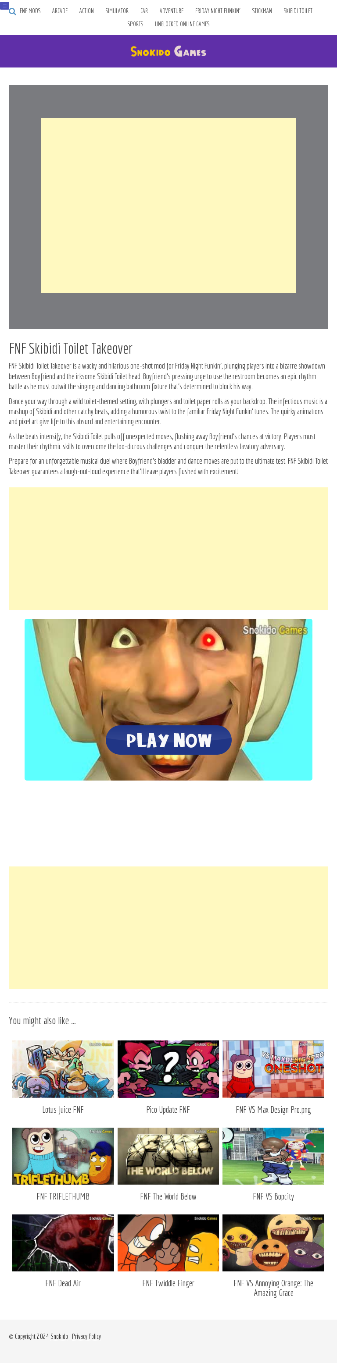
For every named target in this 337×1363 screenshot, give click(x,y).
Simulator (117, 10)
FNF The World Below (168, 1196)
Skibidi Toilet (298, 10)
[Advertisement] (168, 205)
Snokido (59, 1336)
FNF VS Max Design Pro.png (273, 1109)
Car (144, 10)
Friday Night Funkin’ (217, 10)
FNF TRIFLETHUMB (63, 1196)
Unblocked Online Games (182, 24)
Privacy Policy (86, 1336)
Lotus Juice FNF (63, 1109)
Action (86, 10)
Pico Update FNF (168, 1109)
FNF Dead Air (63, 1283)
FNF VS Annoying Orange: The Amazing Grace (273, 1288)
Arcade (60, 10)
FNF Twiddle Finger (168, 1283)
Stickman (262, 10)
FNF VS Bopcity (273, 1196)
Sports (135, 24)
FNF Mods (30, 10)
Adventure (171, 10)
